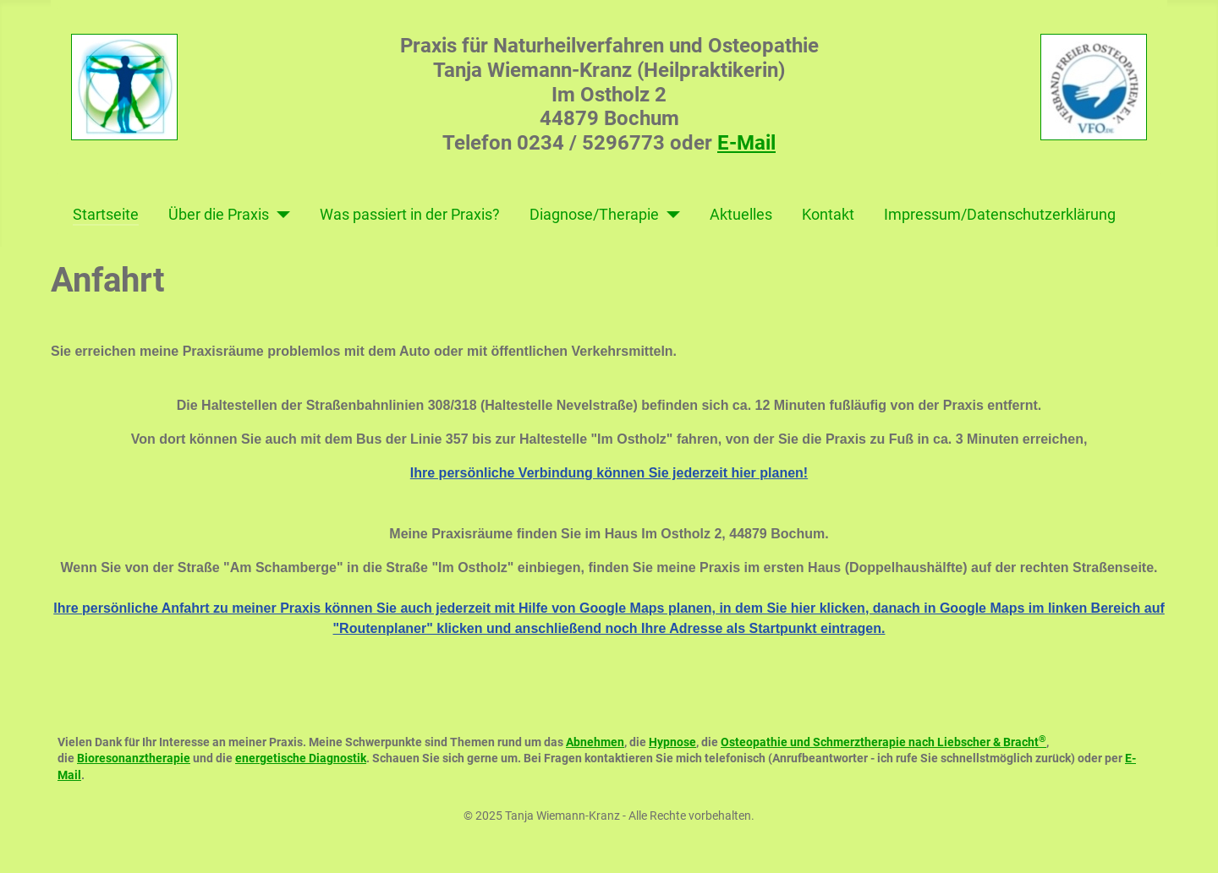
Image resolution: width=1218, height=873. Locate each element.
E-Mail (746, 143)
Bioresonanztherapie (133, 758)
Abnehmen (595, 742)
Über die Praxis (218, 214)
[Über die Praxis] (279, 215)
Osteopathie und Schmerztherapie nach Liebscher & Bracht (883, 742)
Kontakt (828, 214)
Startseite (106, 214)
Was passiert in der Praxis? (410, 214)
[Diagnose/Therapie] (669, 215)
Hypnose (672, 742)
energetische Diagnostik (300, 758)
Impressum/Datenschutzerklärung (1000, 214)
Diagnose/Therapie (594, 214)
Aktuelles (741, 214)
